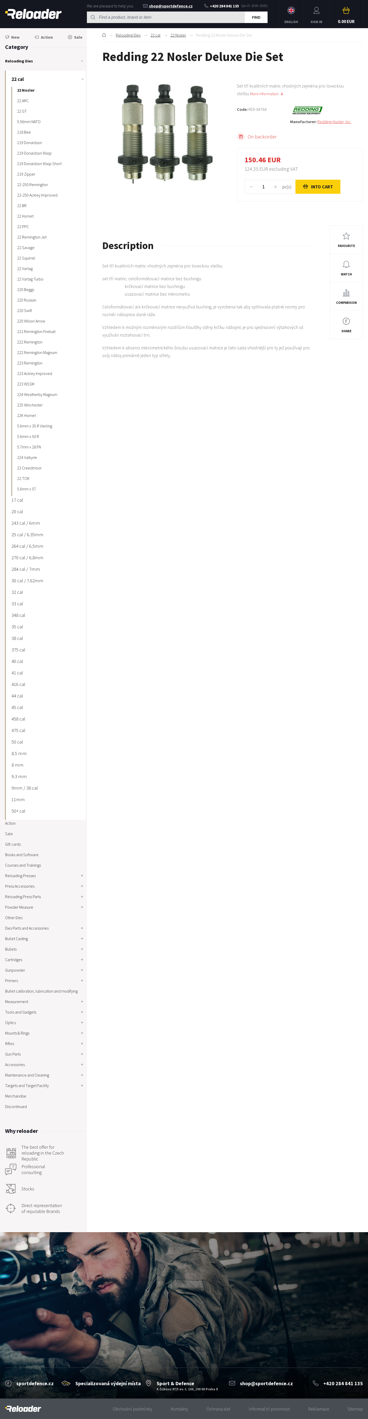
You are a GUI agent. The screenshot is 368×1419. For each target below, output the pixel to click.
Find (256, 17)
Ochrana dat (218, 1409)
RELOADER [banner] (33, 14)
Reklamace (318, 1409)
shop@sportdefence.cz (168, 5)
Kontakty (179, 1409)
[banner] (23, 1409)
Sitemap (355, 1409)
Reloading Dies (128, 35)
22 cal (155, 35)
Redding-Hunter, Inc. (334, 121)
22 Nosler (178, 35)
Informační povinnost (269, 1409)
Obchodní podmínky (132, 1409)
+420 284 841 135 (221, 5)
